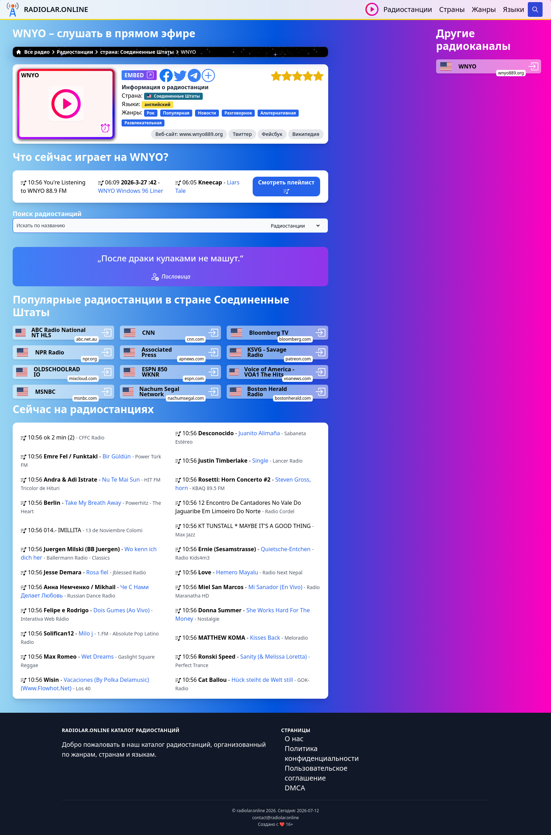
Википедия (305, 134)
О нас (294, 738)
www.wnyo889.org (201, 134)
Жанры (484, 9)
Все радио (33, 51)
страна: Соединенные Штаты (137, 51)
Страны (452, 9)
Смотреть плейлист (286, 186)
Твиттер (242, 134)
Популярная (176, 113)
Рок (151, 113)
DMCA (295, 787)
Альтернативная (278, 113)
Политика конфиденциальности (322, 753)
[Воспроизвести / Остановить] (372, 9)
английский (157, 104)
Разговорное (238, 113)
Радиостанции (407, 9)
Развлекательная (143, 123)
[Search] (535, 9)
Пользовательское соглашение (316, 773)
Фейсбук (272, 134)
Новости (207, 113)
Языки (513, 9)
